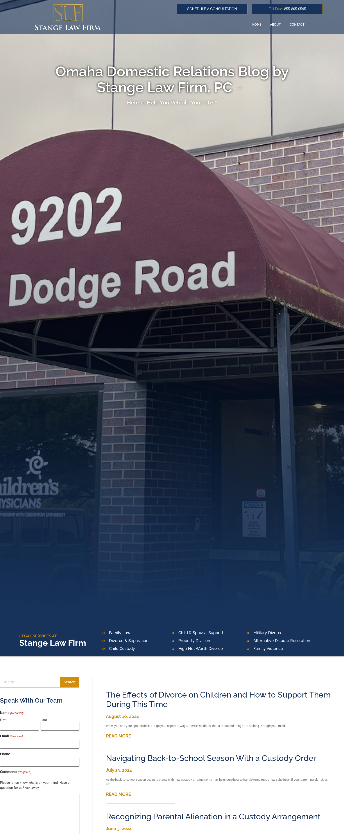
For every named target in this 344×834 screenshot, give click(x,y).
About (275, 24)
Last (44, 720)
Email (11, 736)
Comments (15, 771)
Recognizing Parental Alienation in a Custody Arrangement (213, 816)
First (3, 720)
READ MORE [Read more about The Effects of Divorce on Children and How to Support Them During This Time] (118, 736)
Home (256, 24)
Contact (297, 24)
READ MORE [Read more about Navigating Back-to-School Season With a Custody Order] (118, 794)
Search (69, 682)
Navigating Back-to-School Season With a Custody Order (211, 758)
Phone (5, 754)
